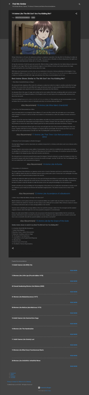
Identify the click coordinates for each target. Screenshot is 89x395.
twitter (12, 374)
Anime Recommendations (23, 17)
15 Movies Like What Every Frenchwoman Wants (28, 350)
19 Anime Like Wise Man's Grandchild (52, 105)
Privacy (9, 381)
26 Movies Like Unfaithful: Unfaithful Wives (26, 360)
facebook (13, 373)
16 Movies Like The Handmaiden (23, 329)
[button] (76, 14)
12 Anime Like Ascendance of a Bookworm (52, 193)
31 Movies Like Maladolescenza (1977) (25, 297)
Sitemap (29, 381)
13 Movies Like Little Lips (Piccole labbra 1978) (27, 275)
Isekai (33, 17)
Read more (73, 270)
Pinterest (13, 376)
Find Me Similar (19, 4)
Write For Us (22, 381)
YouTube (13, 377)
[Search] (80, 4)
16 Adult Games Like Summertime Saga (25, 318)
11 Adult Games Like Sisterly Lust (23, 339)
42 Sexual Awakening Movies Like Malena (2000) (28, 286)
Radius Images (48, 390)
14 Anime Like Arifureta (52, 164)
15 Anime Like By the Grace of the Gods (52, 221)
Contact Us (15, 381)
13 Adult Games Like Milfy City (22, 265)
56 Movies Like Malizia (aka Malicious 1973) (26, 307)
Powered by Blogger (44, 387)
